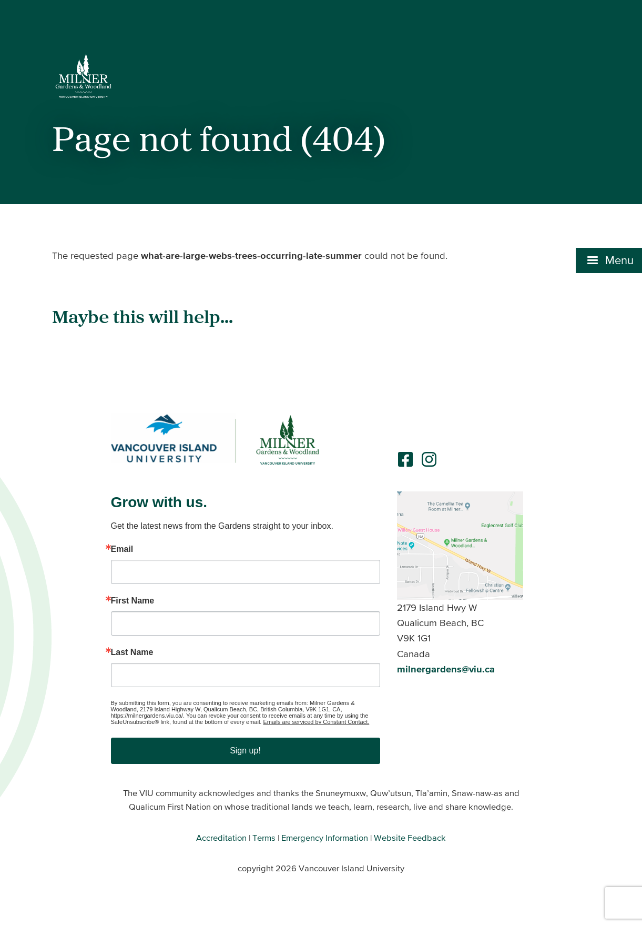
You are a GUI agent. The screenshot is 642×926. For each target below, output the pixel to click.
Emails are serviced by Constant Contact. (316, 722)
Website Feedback (410, 837)
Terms (264, 837)
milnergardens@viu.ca (446, 669)
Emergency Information (324, 837)
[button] (609, 260)
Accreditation (221, 837)
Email (122, 549)
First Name (133, 601)
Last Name (132, 652)
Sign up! (245, 750)
